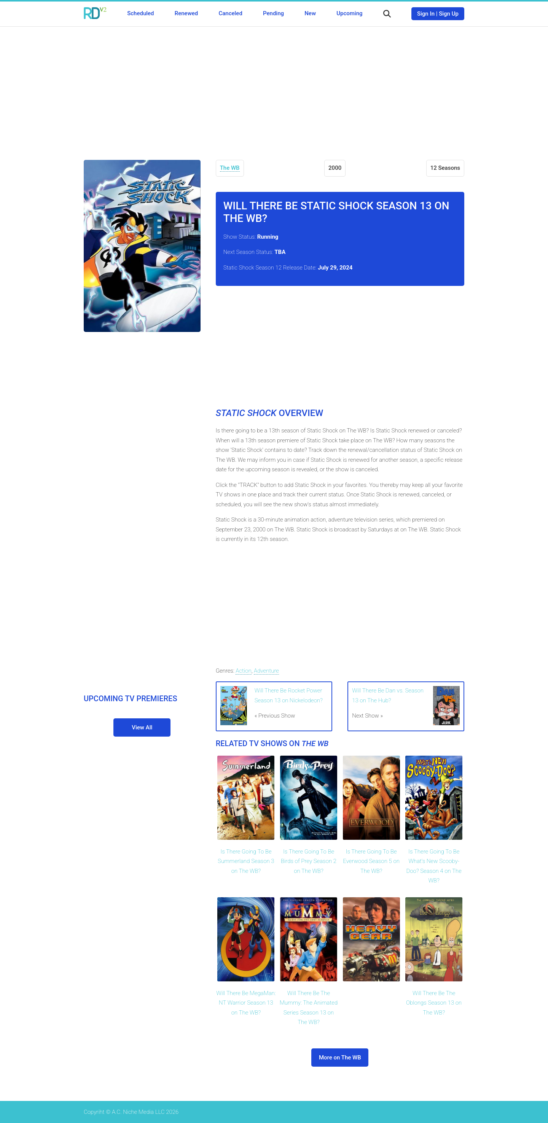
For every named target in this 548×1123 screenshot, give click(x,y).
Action (243, 670)
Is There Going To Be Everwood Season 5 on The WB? (371, 861)
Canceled (230, 13)
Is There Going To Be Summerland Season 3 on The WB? (246, 861)
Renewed (186, 13)
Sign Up (449, 13)
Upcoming (349, 13)
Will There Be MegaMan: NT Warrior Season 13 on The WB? (246, 1003)
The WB (230, 167)
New (310, 13)
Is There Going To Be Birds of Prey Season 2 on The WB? (308, 861)
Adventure (266, 670)
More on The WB (340, 1057)
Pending (273, 13)
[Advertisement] (274, 87)
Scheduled (140, 13)
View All (142, 727)
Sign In (426, 13)
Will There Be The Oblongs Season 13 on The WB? (434, 1003)
